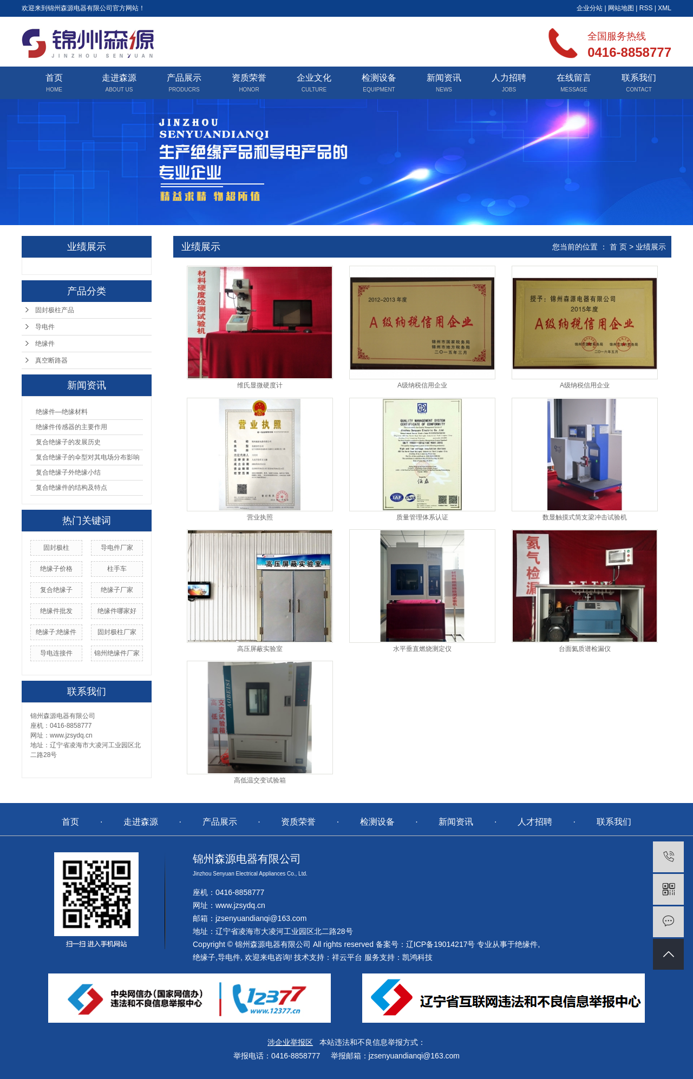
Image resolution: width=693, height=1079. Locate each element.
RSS (646, 8)
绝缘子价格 (56, 569)
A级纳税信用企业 (422, 385)
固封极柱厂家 (116, 632)
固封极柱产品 (54, 310)
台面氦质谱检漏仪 (585, 649)
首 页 (618, 246)
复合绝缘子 (56, 590)
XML (664, 8)
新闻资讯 (444, 77)
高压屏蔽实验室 (260, 649)
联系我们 (639, 77)
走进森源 (119, 77)
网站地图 (621, 8)
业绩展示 (651, 246)
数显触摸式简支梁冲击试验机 (584, 517)
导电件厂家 (117, 547)
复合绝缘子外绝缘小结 (68, 472)
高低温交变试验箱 (260, 780)
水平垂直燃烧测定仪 (422, 649)
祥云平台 (347, 957)
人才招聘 (535, 821)
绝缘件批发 (56, 611)
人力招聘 (509, 77)
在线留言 (574, 77)
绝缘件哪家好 (116, 611)
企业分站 (590, 8)
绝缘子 (204, 957)
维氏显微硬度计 (260, 385)
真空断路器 (51, 360)
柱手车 (117, 569)
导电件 (45, 327)
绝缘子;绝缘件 (56, 632)
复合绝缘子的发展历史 (68, 442)
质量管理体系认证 (422, 517)
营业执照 (260, 517)
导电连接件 (56, 653)
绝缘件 (45, 343)
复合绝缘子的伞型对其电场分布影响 (88, 457)
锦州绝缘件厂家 (117, 653)
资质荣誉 (249, 77)
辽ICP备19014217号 (440, 944)
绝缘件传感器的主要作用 (71, 427)
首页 (54, 77)
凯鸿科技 (417, 957)
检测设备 (379, 77)
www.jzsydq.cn (240, 905)
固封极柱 (56, 547)
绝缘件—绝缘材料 (62, 412)
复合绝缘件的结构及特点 (71, 487)
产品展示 (184, 77)
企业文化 (314, 77)
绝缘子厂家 (117, 590)
